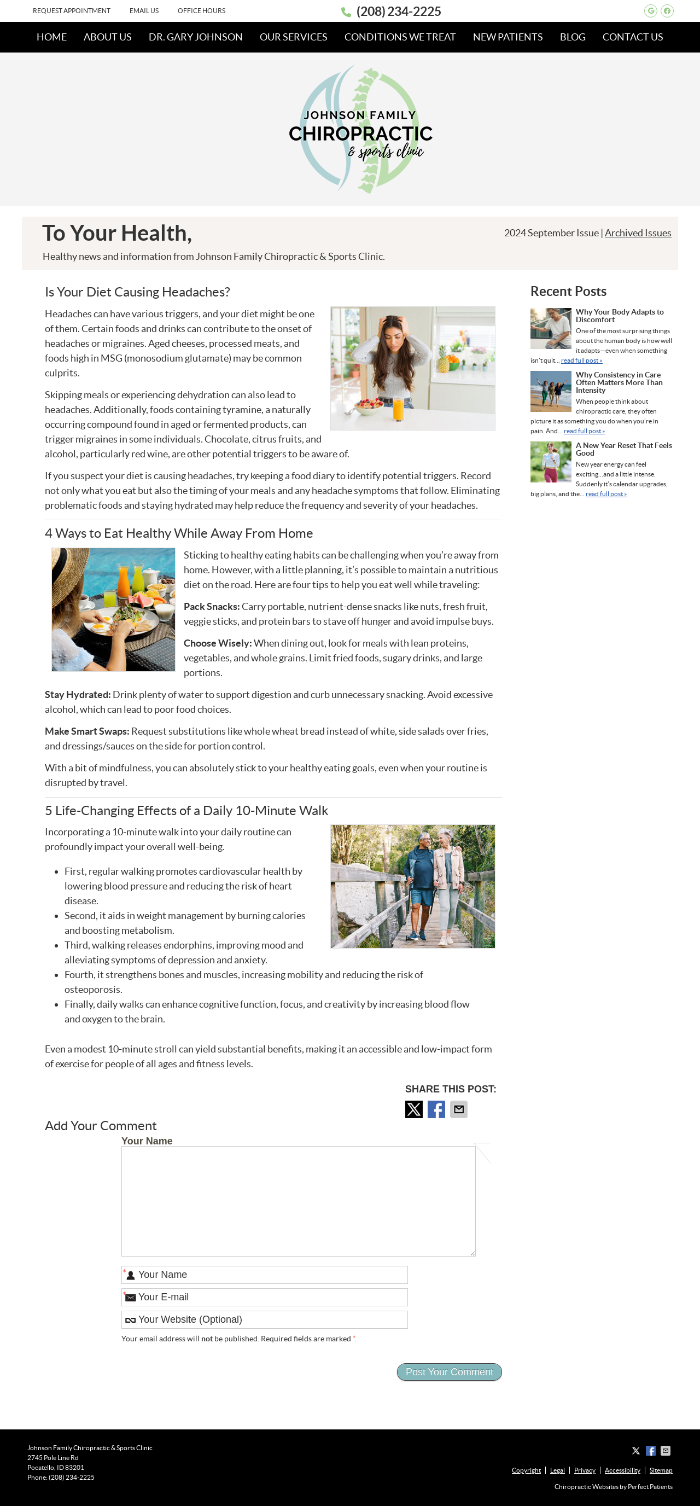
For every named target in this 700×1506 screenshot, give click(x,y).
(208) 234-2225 (399, 11)
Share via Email (460, 1109)
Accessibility (622, 1470)
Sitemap (661, 1470)
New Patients (508, 37)
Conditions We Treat (400, 37)
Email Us (144, 10)
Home (52, 37)
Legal (557, 1470)
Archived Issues (638, 233)
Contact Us (633, 37)
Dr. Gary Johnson (196, 37)
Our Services (294, 37)
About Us (108, 37)
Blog (573, 37)
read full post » (582, 360)
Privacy (585, 1470)
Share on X (415, 1109)
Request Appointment (71, 10)
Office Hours (201, 10)
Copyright (526, 1470)
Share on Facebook (437, 1109)
